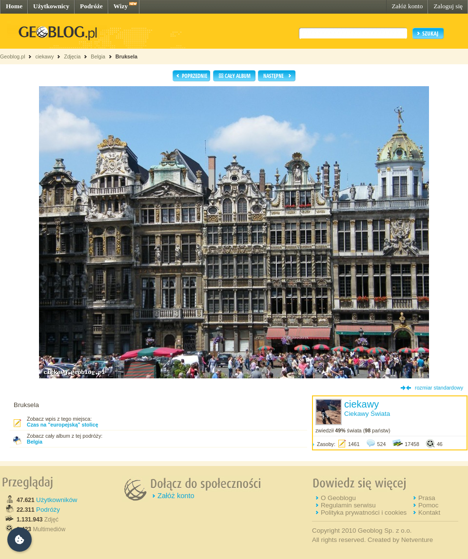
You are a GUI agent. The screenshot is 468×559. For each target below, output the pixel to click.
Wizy (121, 6)
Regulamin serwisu (348, 505)
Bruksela (126, 56)
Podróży (48, 509)
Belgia (98, 56)
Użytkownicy (51, 6)
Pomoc (428, 505)
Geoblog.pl (12, 56)
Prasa (426, 498)
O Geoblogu (338, 498)
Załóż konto (407, 6)
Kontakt (429, 512)
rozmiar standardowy (439, 388)
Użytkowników (56, 499)
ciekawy (44, 56)
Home (14, 6)
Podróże (91, 6)
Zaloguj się (448, 6)
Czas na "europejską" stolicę (62, 425)
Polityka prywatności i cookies (364, 512)
